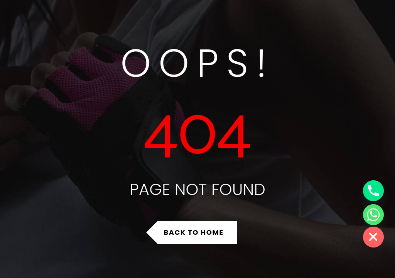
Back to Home (193, 232)
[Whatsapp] (373, 214)
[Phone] (373, 190)
